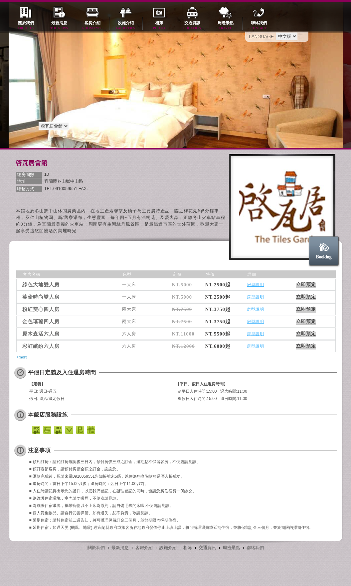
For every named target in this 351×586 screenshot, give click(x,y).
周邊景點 (225, 26)
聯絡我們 (258, 26)
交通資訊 (192, 26)
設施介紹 (125, 26)
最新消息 (59, 26)
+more (22, 356)
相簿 (159, 26)
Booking (323, 256)
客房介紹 (92, 26)
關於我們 (26, 26)
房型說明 (255, 284)
